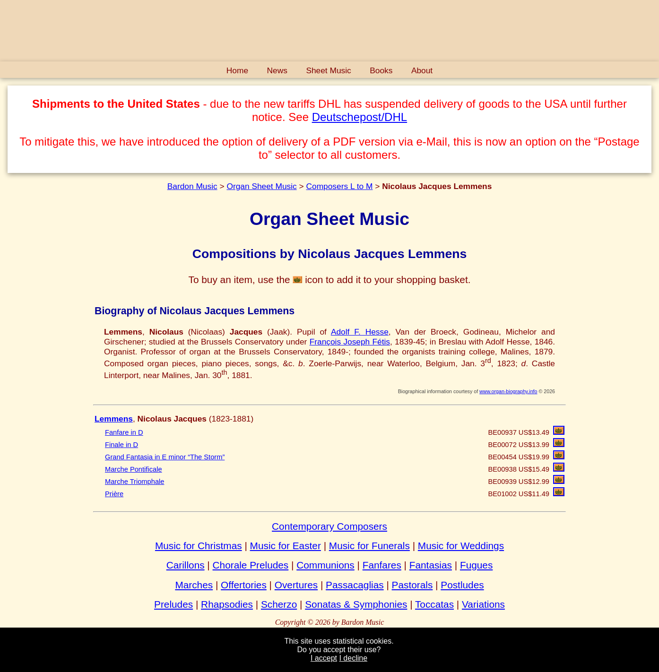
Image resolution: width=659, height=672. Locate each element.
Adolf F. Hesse (360, 331)
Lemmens (114, 418)
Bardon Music (192, 186)
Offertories (244, 584)
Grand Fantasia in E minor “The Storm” (165, 457)
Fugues (476, 565)
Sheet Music (328, 70)
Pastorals (412, 584)
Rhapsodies (227, 604)
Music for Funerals (369, 545)
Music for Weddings (461, 545)
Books (381, 70)
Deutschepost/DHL (359, 117)
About (422, 70)
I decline (353, 658)
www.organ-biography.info (508, 391)
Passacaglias (355, 584)
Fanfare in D (124, 432)
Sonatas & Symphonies (356, 604)
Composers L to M (339, 186)
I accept (324, 658)
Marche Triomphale (134, 481)
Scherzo (279, 604)
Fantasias (430, 565)
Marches (194, 584)
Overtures (296, 584)
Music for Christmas (198, 545)
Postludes (462, 584)
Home (237, 70)
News (277, 70)
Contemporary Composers (329, 526)
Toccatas (434, 604)
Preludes (173, 604)
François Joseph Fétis (350, 341)
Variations (483, 604)
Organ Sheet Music (261, 186)
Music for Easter (285, 545)
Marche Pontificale (133, 469)
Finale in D (121, 444)
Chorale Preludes (251, 565)
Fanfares (382, 565)
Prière (114, 494)
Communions (325, 565)
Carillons (185, 565)
